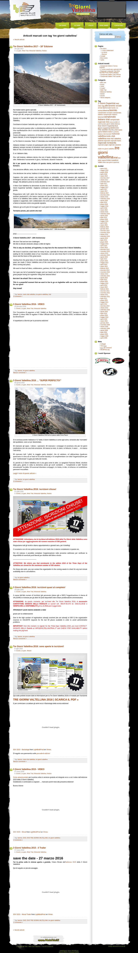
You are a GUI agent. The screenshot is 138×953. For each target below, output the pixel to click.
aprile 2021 (103, 168)
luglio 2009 (103, 332)
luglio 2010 (103, 313)
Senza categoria (105, 97)
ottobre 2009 (104, 326)
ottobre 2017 (104, 180)
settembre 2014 (105, 236)
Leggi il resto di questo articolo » (24, 473)
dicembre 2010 (104, 306)
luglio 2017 (103, 183)
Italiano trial (102, 134)
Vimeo (48, 750)
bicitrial (100, 110)
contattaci (118, 25)
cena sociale (113, 122)
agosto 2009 (104, 330)
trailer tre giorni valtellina (106, 149)
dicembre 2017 (104, 178)
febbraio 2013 (104, 268)
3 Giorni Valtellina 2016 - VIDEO (28, 304)
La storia (104, 52)
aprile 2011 (103, 304)
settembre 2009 (105, 328)
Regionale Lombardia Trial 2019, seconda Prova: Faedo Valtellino (109, 71)
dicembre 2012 (104, 270)
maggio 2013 (104, 262)
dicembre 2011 (104, 291)
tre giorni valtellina (42, 294)
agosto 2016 (104, 200)
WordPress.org (104, 349)
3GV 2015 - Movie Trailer (22, 914)
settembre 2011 (105, 296)
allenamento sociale (113, 106)
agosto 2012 (104, 277)
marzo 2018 (104, 176)
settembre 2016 (105, 198)
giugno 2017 (104, 185)
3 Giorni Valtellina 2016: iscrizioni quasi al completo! (39, 587)
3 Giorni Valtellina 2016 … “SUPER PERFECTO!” (37, 380)
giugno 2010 (104, 315)
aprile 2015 (103, 223)
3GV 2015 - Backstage (21, 750)
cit (119, 122)
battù (109, 108)
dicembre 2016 (104, 195)
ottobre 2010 (104, 308)
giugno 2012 (104, 281)
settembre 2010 (105, 309)
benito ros (114, 108)
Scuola (102, 95)
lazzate (108, 134)
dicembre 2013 (104, 249)
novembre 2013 (105, 251)
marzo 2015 (104, 225)
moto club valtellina (29, 294)
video (100, 162)
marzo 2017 (104, 191)
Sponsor (104, 54)
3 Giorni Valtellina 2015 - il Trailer (29, 848)
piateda (100, 141)
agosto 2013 (104, 257)
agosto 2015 (104, 215)
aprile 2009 (103, 338)
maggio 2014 (104, 244)
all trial (100, 108)
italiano (105, 132)
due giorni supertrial (108, 127)
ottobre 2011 (104, 294)
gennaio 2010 (104, 323)
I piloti (102, 60)
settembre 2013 (105, 255)
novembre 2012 (105, 272)
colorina (100, 124)
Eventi (18, 308)
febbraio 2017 (104, 193)
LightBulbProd (38, 750)
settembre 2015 (105, 213)
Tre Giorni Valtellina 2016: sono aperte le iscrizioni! (38, 646)
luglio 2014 (103, 240)
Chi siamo (103, 48)
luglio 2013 (103, 259)
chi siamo (62, 25)
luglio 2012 (103, 279)
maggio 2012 (104, 283)
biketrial (106, 110)
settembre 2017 (105, 181)
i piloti (90, 25)
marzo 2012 (104, 287)
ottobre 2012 (104, 274)
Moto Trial (25, 50)
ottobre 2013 (104, 253)
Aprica (105, 108)
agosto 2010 (104, 311)
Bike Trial (103, 82)
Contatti (102, 56)
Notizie (44, 50)
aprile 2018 (103, 174)
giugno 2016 (104, 204)
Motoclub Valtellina (35, 50)
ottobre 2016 (104, 197)
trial (50, 294)
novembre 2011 (105, 293)
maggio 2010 (104, 317)
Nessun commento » (20, 372)
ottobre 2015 (104, 212)
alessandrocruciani (119, 946)
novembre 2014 (105, 232)
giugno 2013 (104, 261)
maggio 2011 (104, 302)
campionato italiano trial (107, 118)
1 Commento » (18, 840)
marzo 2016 (104, 210)
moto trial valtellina (29, 759)
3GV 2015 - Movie (19, 832)
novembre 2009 (105, 325)
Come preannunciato (20, 777)
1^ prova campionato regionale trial (110, 69)
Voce (103, 346)
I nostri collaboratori (107, 50)
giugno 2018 (104, 172)
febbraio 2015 (104, 227)
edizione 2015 (71, 862)
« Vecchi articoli (18, 39)
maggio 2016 (104, 206)
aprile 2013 (103, 264)
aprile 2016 (103, 208)
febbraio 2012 (104, 289)
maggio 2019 (104, 170)
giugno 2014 (104, 242)
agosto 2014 (104, 238)
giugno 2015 (104, 219)
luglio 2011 (103, 298)
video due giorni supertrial (111, 162)
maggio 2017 (104, 187)
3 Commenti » (17, 296)
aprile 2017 (103, 189)
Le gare (18, 50)
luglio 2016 (103, 202)
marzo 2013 (104, 266)
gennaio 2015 (104, 229)
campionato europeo (105, 113)
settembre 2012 (105, 276)
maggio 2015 (104, 221)
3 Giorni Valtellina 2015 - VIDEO (28, 769)
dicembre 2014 (104, 230)
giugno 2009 (104, 334)
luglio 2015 (103, 217)
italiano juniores (113, 132)
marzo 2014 (104, 247)
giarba (100, 132)
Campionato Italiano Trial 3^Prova (110, 74)
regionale (107, 141)
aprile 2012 (103, 285)
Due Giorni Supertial (106, 126)
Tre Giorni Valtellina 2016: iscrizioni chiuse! (34, 489)
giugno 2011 (104, 300)
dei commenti (106, 348)
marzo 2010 (104, 321)
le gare (77, 25)
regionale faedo (116, 140)
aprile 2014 (103, 245)
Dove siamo (104, 58)
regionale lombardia (107, 143)
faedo (120, 130)
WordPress (75, 951)
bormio (20, 294)
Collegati (103, 344)
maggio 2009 (104, 336)
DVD (24, 838)
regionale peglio (103, 145)
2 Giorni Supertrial (106, 103)
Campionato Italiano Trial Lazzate (110, 76)
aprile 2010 (103, 319)
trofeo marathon (112, 160)
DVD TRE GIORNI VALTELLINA (37, 838)
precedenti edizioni (43, 753)
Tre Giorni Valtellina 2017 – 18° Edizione (33, 46)
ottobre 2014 (104, 234)
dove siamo (104, 25)
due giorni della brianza (111, 124)
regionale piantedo (114, 145)
